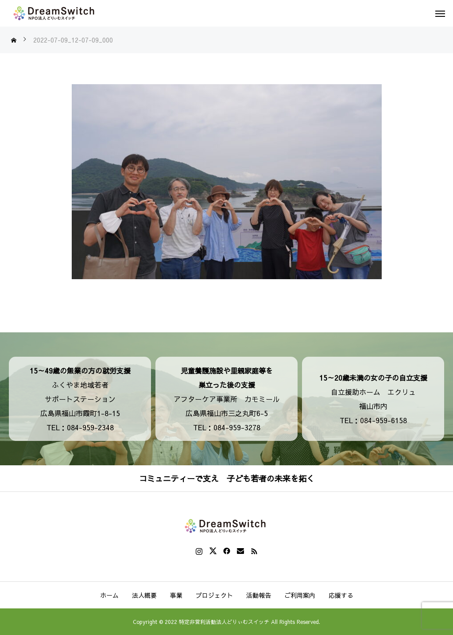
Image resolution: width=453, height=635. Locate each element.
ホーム (109, 595)
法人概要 (144, 595)
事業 (176, 595)
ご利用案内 (299, 595)
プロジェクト (214, 595)
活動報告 (258, 595)
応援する (341, 595)
